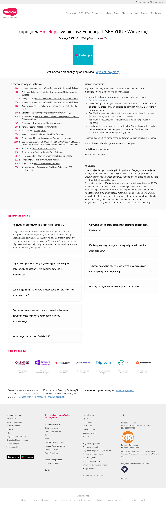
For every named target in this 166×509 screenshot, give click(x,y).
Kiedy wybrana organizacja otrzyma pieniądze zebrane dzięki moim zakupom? (118, 248)
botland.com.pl (61, 500)
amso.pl (35, 500)
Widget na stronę (51, 449)
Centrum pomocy (13, 426)
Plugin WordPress (51, 453)
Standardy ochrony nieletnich (94, 454)
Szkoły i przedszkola (101, 13)
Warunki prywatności (91, 457)
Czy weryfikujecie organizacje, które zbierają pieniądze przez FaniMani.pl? (119, 227)
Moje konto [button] (155, 13)
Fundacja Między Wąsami (46, 127)
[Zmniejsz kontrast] (142, 2)
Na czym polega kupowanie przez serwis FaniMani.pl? (38, 224)
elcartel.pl (25, 500)
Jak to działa (11, 418)
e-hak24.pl (88, 500)
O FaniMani (87, 422)
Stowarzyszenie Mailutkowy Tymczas (47, 123)
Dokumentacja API (52, 463)
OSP (81, 13)
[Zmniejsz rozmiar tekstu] (156, 2)
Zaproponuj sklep (12, 447)
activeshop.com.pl (115, 500)
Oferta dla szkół (89, 429)
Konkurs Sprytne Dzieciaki (93, 475)
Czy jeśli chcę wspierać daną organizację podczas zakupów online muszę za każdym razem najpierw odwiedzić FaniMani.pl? (41, 269)
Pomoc (144, 13)
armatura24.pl (76, 500)
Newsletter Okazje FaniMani (17, 440)
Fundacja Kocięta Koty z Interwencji (50, 152)
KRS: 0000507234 (128, 428)
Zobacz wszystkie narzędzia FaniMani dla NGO (41, 397)
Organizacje (71, 13)
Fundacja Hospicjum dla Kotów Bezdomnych (53, 112)
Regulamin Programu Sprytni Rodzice (97, 450)
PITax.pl (154, 454)
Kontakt (86, 436)
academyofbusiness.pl (135, 500)
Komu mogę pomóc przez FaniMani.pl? (31, 336)
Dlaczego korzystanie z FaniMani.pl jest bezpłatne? (114, 286)
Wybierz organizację (14, 422)
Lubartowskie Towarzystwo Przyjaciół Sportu (52, 156)
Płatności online (54, 442)
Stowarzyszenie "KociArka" (49, 159)
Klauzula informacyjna (91, 461)
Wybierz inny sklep (108, 72)
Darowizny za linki (55, 446)
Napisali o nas (88, 415)
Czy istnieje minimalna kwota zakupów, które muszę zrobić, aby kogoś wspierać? (43, 292)
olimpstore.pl (46, 500)
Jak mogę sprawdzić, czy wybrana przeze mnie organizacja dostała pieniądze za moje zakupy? (117, 269)
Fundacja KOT (40, 130)
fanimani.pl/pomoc (125, 390)
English (124, 478)
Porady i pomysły (12, 443)
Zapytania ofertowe (90, 433)
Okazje (125, 13)
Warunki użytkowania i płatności (95, 465)
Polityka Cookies (89, 468)
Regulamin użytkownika (92, 443)
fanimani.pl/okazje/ (98, 100)
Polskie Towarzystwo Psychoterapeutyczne (52, 138)
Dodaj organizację (51, 428)
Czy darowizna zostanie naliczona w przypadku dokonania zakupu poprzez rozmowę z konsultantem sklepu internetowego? (40, 316)
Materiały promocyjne (53, 431)
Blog (46, 435)
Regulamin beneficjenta (92, 447)
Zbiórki (47, 439)
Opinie (85, 418)
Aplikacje (134, 13)
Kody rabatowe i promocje (16, 436)
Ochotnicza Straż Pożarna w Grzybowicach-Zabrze (56, 88)
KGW (87, 13)
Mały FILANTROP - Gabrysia (44, 148)
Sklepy (116, 13)
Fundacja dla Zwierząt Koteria (46, 163)
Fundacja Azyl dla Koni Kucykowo (50, 134)
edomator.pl (101, 500)
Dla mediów (87, 426)
